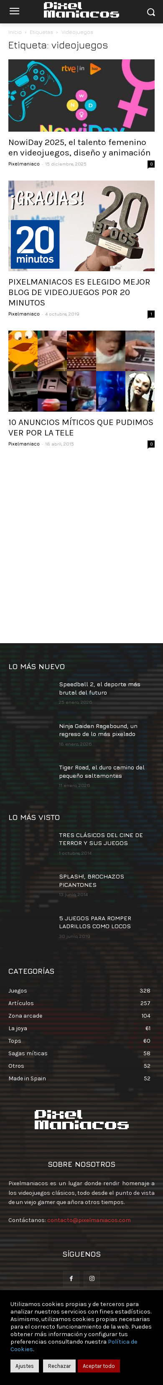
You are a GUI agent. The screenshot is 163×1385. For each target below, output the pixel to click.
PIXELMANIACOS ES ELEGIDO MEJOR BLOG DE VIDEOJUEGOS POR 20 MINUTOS (79, 292)
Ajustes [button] (24, 1366)
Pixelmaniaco (24, 163)
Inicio (15, 32)
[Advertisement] (81, 546)
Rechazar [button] (59, 1366)
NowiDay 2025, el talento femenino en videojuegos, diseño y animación (79, 147)
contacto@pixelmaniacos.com (89, 1220)
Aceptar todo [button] (99, 1366)
